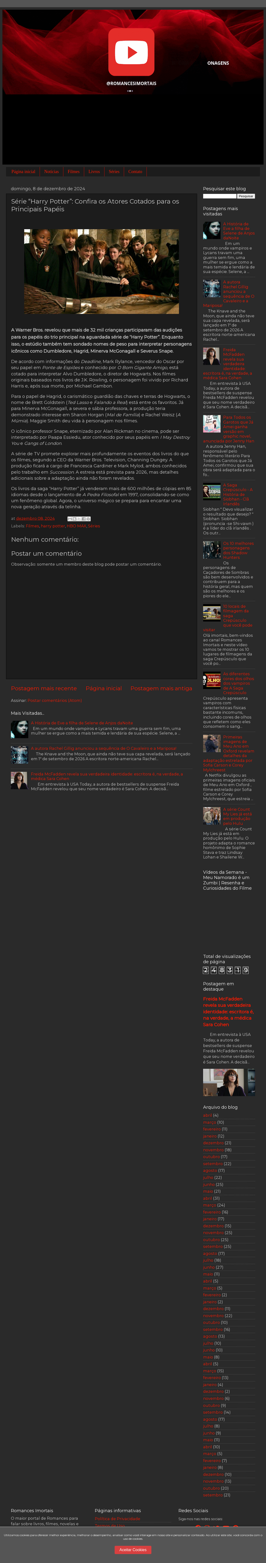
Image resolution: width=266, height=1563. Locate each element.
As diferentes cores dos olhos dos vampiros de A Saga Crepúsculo (238, 683)
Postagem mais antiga (161, 688)
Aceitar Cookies (133, 1550)
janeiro (210, 1136)
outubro (211, 1156)
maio (208, 1191)
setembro (213, 1163)
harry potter (53, 526)
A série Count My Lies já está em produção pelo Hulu (237, 816)
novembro (213, 1149)
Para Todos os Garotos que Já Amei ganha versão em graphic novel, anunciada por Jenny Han (228, 429)
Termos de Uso (110, 1525)
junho (209, 1184)
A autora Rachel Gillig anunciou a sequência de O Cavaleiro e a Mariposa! (103, 748)
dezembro (213, 1142)
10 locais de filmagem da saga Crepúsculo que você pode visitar (227, 618)
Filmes (74, 171)
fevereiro (212, 1129)
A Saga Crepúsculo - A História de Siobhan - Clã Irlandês (238, 494)
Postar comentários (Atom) (55, 700)
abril (207, 1115)
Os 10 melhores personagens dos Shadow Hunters (238, 550)
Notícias (51, 171)
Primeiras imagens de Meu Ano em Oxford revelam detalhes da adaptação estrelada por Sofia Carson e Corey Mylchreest (228, 753)
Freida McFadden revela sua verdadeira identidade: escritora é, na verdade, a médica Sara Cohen (107, 776)
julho (208, 1177)
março (209, 1122)
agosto (210, 1170)
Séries (114, 171)
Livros (94, 171)
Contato (135, 171)
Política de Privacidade (117, 1518)
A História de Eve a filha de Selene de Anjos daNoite (82, 723)
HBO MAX (76, 526)
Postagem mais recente (44, 688)
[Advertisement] (133, 131)
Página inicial (23, 171)
